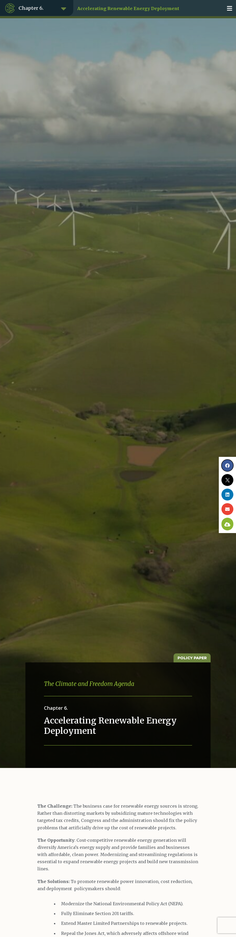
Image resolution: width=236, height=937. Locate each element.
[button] (229, 8)
